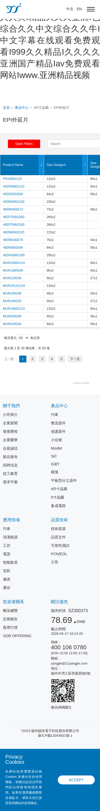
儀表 (6, 579)
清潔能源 (10, 537)
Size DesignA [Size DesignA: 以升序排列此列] (67, 165)
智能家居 (10, 562)
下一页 (75, 359)
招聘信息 (10, 465)
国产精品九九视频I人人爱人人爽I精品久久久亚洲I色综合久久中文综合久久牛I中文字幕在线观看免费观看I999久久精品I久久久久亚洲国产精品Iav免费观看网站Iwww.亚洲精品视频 (50, 40)
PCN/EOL (59, 554)
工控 (6, 545)
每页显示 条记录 (22, 337)
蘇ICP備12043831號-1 (55, 736)
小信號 (56, 440)
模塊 (54, 472)
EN (79, 9)
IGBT (55, 464)
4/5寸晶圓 (59, 489)
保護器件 (58, 431)
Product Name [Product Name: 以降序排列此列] (23, 165)
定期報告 (10, 619)
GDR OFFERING (17, 636)
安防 (6, 571)
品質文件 (58, 537)
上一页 (9, 359)
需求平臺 (10, 482)
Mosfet (56, 448)
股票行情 (10, 627)
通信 (6, 588)
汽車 (54, 414)
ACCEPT (76, 780)
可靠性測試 (60, 545)
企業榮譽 (10, 440)
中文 (70, 9)
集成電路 (58, 506)
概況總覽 (10, 610)
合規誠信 (10, 448)
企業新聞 (10, 423)
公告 (54, 562)
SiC (54, 456)
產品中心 (21, 108)
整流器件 (58, 423)
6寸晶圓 (57, 497)
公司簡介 (10, 414)
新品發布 (10, 457)
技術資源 (58, 529)
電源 (6, 554)
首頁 (6, 108)
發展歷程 (10, 431)
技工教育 (10, 473)
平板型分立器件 (64, 480)
